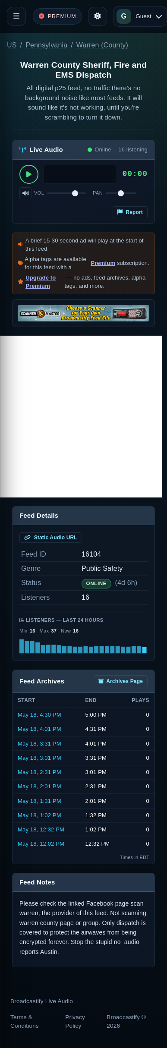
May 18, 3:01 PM (39, 758)
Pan (98, 192)
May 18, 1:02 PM (39, 815)
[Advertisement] (81, 416)
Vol (39, 192)
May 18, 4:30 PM (39, 714)
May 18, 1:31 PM (39, 801)
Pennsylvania (46, 45)
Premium (103, 263)
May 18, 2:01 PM (39, 786)
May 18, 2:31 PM (39, 772)
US (12, 45)
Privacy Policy (75, 1021)
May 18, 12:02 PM (41, 843)
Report (130, 212)
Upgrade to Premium (40, 282)
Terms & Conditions (24, 1021)
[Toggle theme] (97, 16)
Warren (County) (102, 45)
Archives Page (120, 681)
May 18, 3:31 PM (39, 743)
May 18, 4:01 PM (39, 729)
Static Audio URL (50, 538)
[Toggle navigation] (16, 16)
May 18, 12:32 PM (41, 829)
